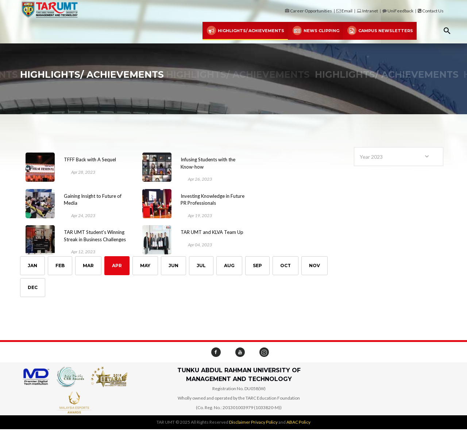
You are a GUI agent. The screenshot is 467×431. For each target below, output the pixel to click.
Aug (229, 266)
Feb (60, 266)
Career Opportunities (311, 11)
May (145, 266)
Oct (285, 266)
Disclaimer (239, 422)
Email (346, 11)
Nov (314, 266)
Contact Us (433, 11)
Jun (173, 266)
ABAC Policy (298, 422)
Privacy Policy (264, 422)
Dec (33, 287)
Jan (32, 266)
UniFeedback (400, 11)
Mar (88, 266)
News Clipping (315, 31)
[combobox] (398, 156)
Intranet (370, 11)
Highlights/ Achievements (245, 31)
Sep (257, 266)
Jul (201, 266)
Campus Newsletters (380, 31)
